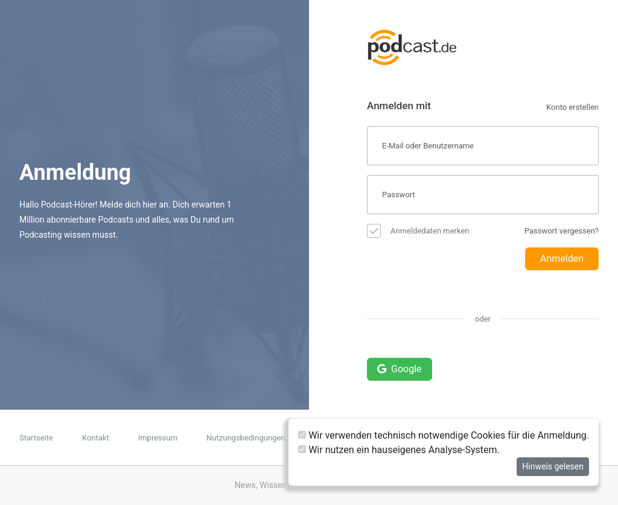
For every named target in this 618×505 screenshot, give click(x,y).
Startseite (36, 437)
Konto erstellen (572, 107)
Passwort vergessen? (561, 230)
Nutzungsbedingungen (245, 437)
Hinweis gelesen (553, 466)
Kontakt (95, 437)
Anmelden (562, 258)
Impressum (157, 437)
